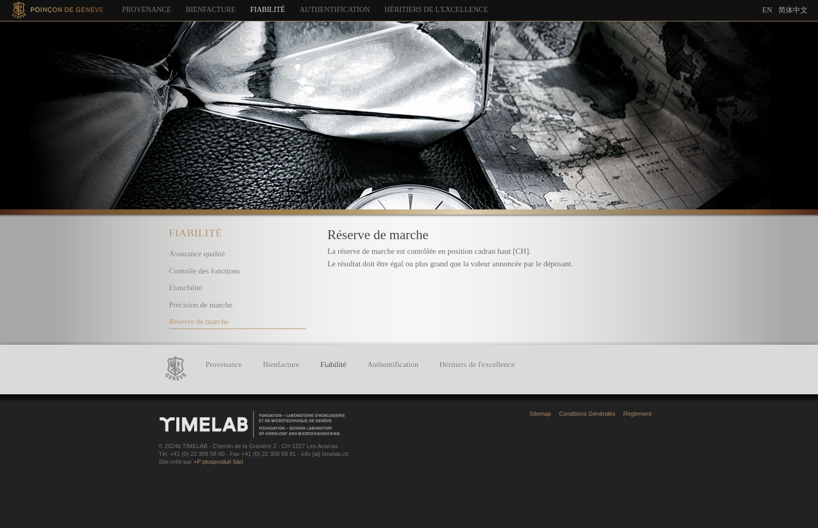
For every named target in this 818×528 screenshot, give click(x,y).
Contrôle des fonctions (204, 271)
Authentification (334, 10)
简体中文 (793, 10)
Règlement (637, 413)
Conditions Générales (587, 413)
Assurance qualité (197, 254)
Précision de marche (201, 305)
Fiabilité (267, 10)
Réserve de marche (198, 322)
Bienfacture (210, 10)
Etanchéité (185, 288)
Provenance (146, 10)
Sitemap (540, 413)
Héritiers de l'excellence (436, 10)
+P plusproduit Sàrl (218, 462)
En (767, 10)
